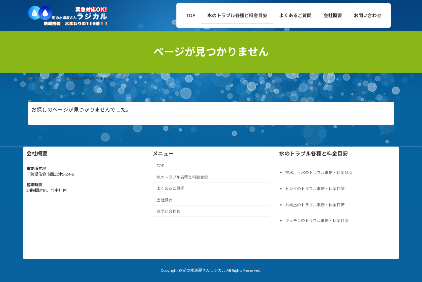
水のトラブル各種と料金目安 (182, 176)
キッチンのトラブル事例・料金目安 (316, 220)
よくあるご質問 (170, 188)
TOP (160, 165)
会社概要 (164, 199)
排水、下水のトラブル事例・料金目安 (318, 172)
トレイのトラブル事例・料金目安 (315, 188)
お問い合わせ (168, 211)
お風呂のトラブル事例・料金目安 (315, 204)
